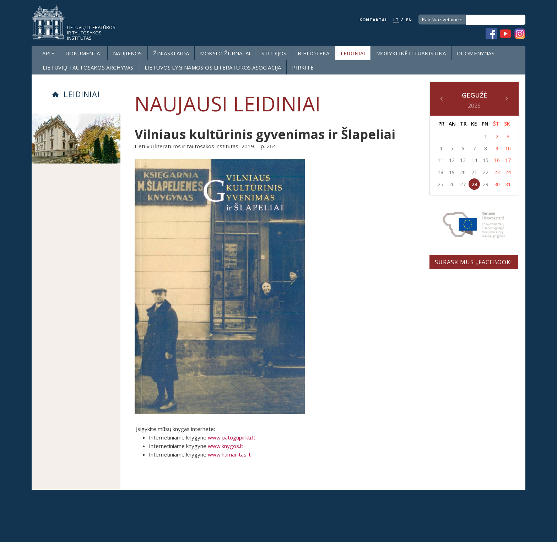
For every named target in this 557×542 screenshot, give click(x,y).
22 (485, 172)
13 (463, 160)
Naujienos (127, 53)
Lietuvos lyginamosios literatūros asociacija (213, 67)
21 (474, 172)
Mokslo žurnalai (225, 53)
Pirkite (302, 67)
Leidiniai (353, 53)
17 (508, 160)
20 (463, 172)
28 (474, 184)
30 (497, 184)
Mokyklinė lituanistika (410, 53)
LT (396, 19)
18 (440, 172)
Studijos (274, 53)
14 (474, 160)
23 (497, 172)
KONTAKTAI (373, 19)
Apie (48, 53)
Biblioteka (314, 53)
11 (440, 160)
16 (497, 160)
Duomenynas (475, 53)
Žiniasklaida (171, 53)
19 (452, 172)
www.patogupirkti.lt (231, 437)
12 (452, 160)
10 (508, 148)
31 (508, 184)
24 (508, 172)
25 (440, 184)
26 (452, 184)
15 (485, 160)
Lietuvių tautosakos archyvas (88, 67)
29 (485, 184)
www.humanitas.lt (229, 454)
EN (409, 19)
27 (463, 184)
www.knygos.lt (225, 445)
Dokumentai (83, 53)
